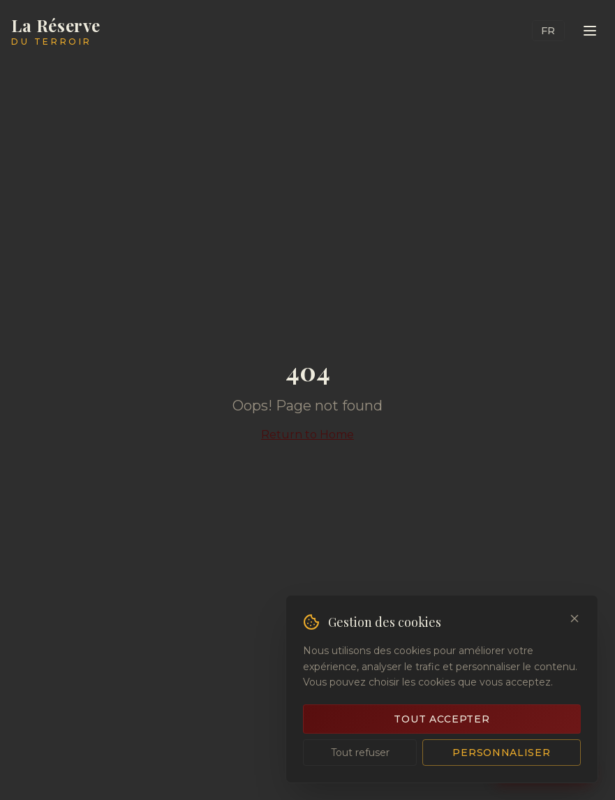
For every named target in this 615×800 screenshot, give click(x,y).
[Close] (574, 618)
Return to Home (307, 434)
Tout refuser (360, 752)
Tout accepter (441, 719)
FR (548, 30)
